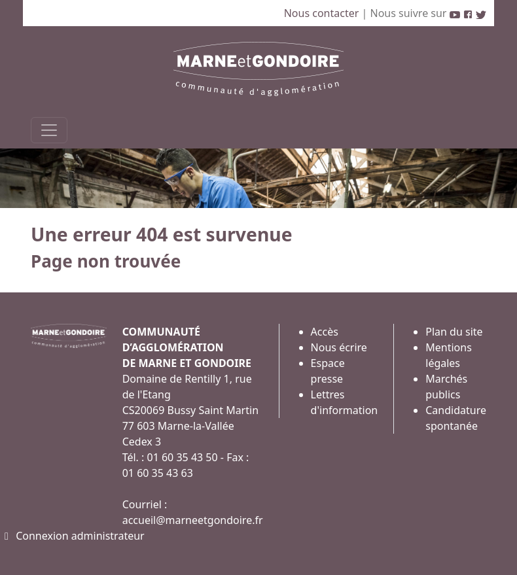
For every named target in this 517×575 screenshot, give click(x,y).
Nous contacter (323, 13)
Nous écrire (339, 347)
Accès (324, 331)
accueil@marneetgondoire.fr (192, 520)
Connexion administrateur (72, 536)
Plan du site (453, 331)
